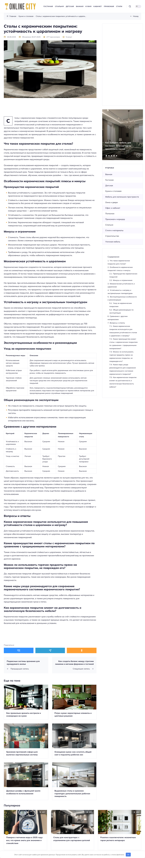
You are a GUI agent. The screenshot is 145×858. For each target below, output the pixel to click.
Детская (109, 185)
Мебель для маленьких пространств (122, 197)
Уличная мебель (112, 241)
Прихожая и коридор (115, 219)
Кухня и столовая (113, 191)
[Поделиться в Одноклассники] (81, 650)
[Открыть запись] (26, 702)
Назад (135, 16)
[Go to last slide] (7, 833)
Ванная (108, 174)
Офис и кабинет (112, 208)
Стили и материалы (114, 230)
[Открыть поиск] (130, 6)
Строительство (112, 236)
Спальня (109, 225)
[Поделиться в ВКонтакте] (18, 650)
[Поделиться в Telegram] (50, 650)
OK (128, 855)
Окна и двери (111, 202)
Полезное (109, 213)
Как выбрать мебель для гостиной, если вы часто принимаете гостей (118, 145)
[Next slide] (138, 155)
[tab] (106, 155)
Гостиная (109, 180)
